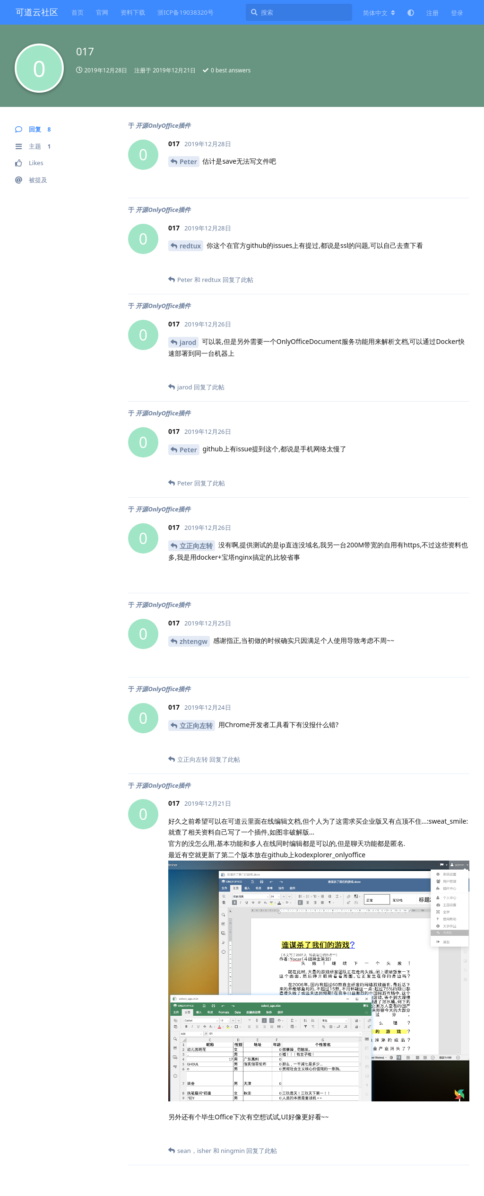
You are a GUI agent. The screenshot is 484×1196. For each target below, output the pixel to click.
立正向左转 (196, 545)
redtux (190, 245)
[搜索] (299, 12)
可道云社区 (37, 12)
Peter (188, 161)
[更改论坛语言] (379, 12)
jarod (188, 342)
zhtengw (193, 641)
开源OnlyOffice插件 (163, 125)
